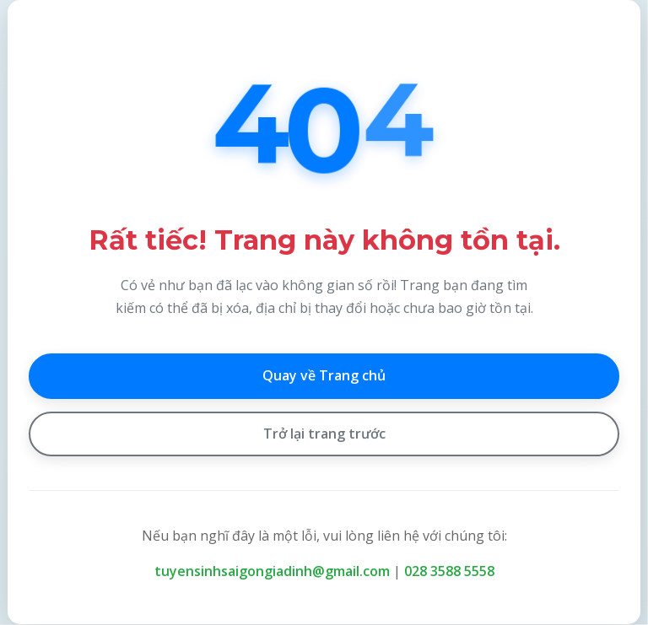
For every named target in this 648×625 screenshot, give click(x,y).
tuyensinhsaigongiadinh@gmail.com (272, 571)
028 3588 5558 (449, 571)
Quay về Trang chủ (324, 375)
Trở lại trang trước (324, 433)
